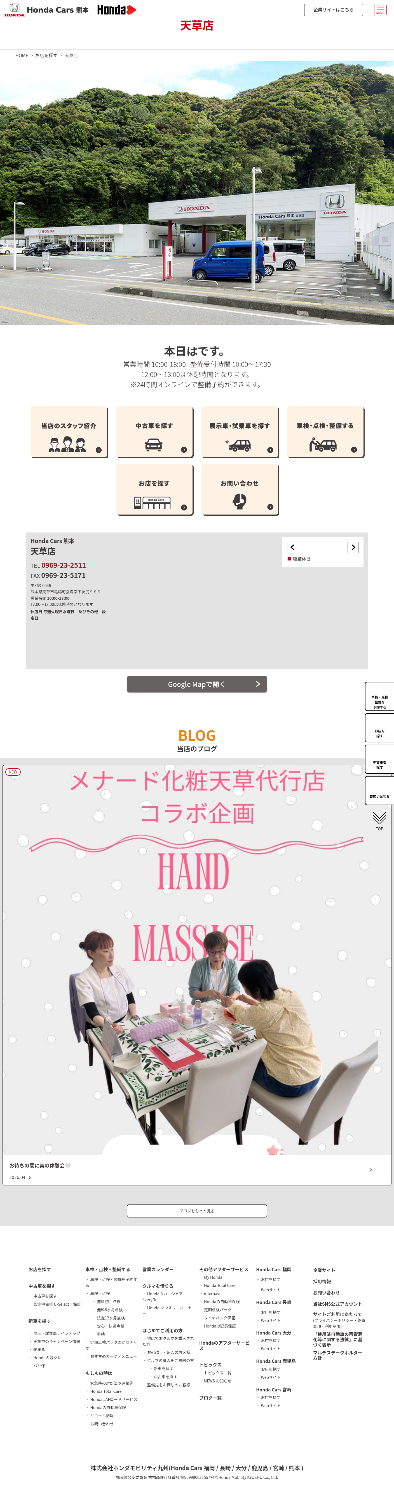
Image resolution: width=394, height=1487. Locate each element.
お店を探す (46, 55)
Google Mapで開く (197, 684)
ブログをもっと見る (197, 1210)
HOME (21, 55)
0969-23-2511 (63, 565)
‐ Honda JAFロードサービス (111, 1399)
